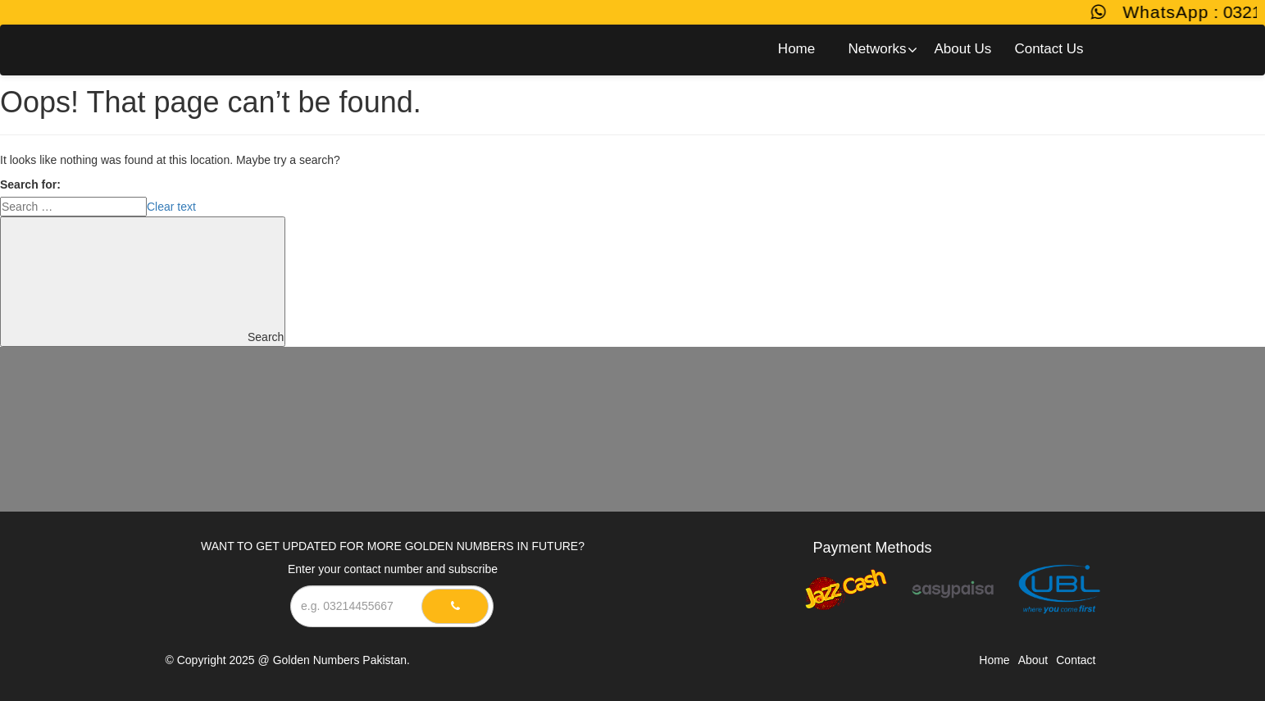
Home (994, 660)
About (1033, 660)
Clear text (171, 206)
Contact (1075, 660)
